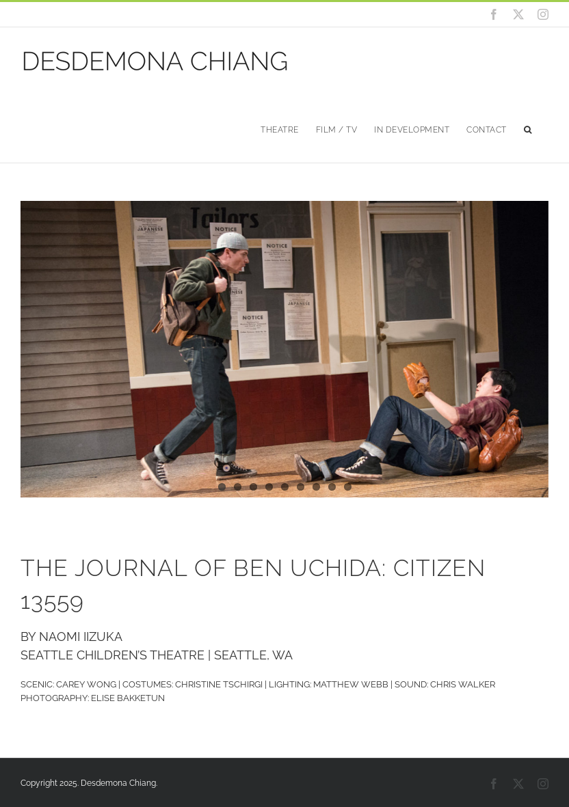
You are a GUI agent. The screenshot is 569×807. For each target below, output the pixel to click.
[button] (528, 129)
